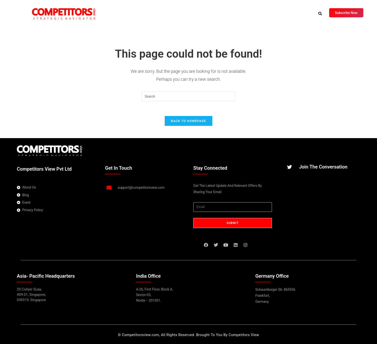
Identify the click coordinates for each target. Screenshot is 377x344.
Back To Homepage (188, 121)
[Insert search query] (188, 96)
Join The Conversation (323, 167)
